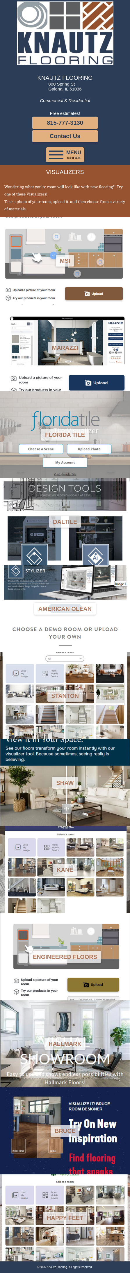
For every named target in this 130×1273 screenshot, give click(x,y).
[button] (65, 154)
